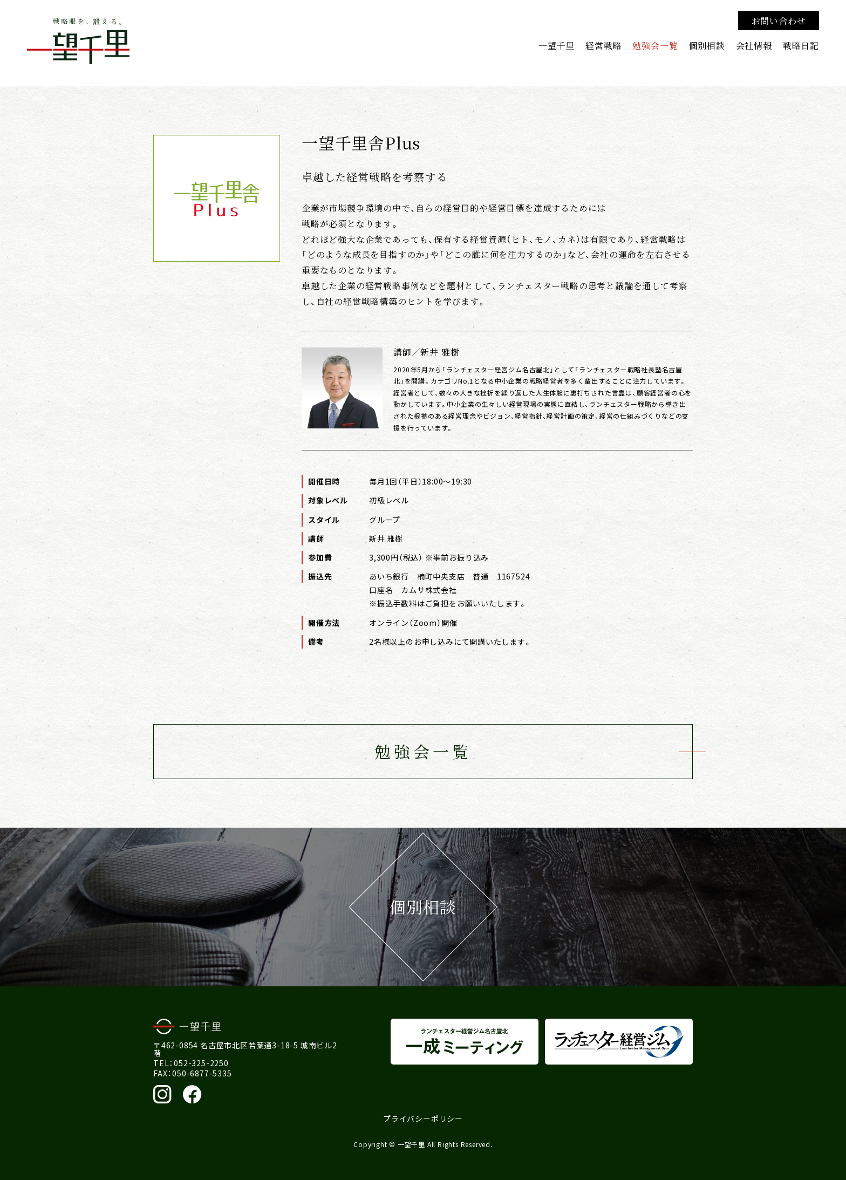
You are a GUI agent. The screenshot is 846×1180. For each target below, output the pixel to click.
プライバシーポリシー (423, 1118)
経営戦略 (603, 45)
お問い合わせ (779, 20)
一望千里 (556, 45)
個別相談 (706, 45)
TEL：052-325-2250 (191, 1063)
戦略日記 (801, 45)
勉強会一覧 (655, 45)
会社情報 (754, 45)
